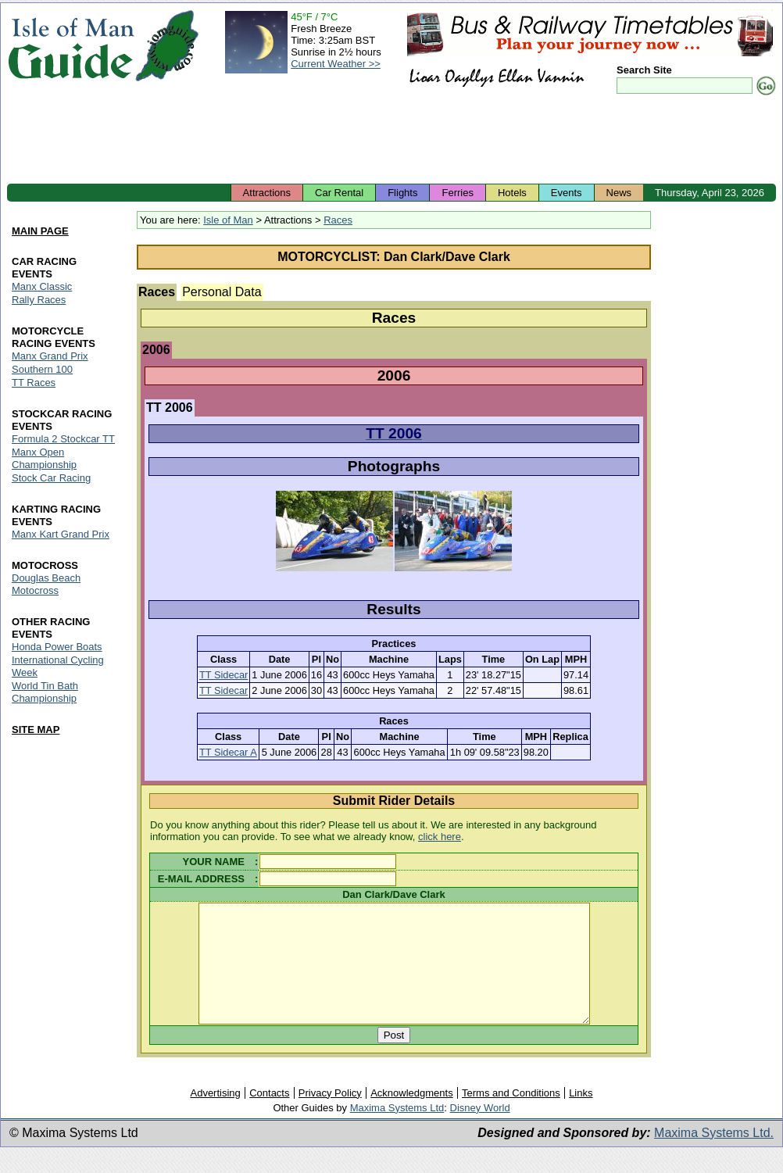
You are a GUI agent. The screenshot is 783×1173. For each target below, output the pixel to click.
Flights (402, 192)
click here (439, 836)
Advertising (215, 1116)
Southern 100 (42, 369)
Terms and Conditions (511, 1116)
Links (580, 1116)
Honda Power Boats (57, 647)
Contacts (269, 1116)
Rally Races (39, 300)
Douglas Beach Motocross (46, 584)
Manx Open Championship (44, 458)
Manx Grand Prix (50, 356)
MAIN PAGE (40, 232)
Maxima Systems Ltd (397, 1131)
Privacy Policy (330, 1116)
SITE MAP (35, 729)
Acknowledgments (411, 1116)
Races (338, 220)
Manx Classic (42, 286)
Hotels (512, 192)
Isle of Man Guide (70, 45)
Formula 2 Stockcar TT (63, 439)
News (619, 192)
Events (566, 192)
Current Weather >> (336, 64)
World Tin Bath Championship (45, 692)
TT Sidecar (223, 675)
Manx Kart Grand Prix (60, 534)
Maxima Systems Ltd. (714, 1156)
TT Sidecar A (228, 752)
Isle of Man (228, 220)
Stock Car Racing (51, 478)
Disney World (480, 1131)
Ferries (457, 192)
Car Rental (339, 192)
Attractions (267, 192)
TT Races (33, 382)
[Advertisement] (391, 140)
